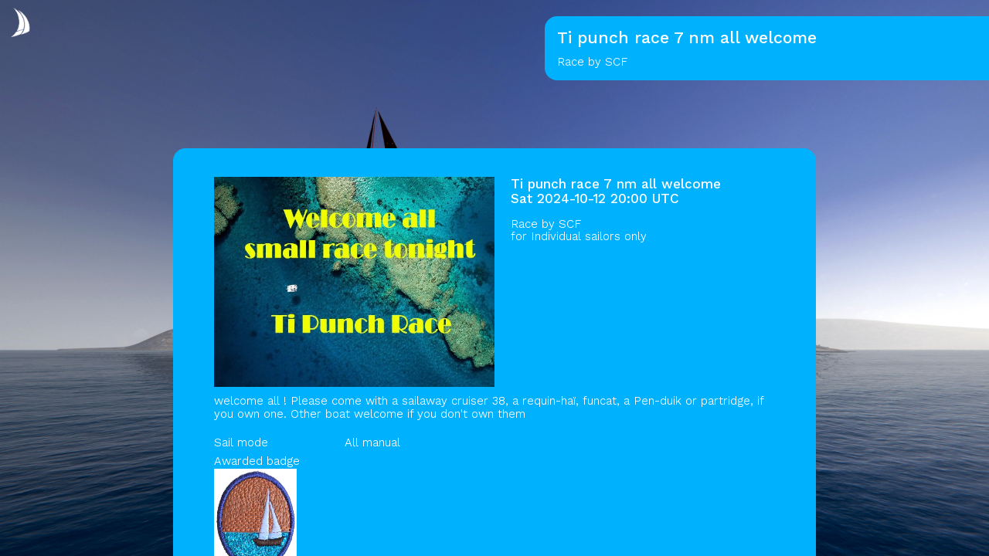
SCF (570, 224)
